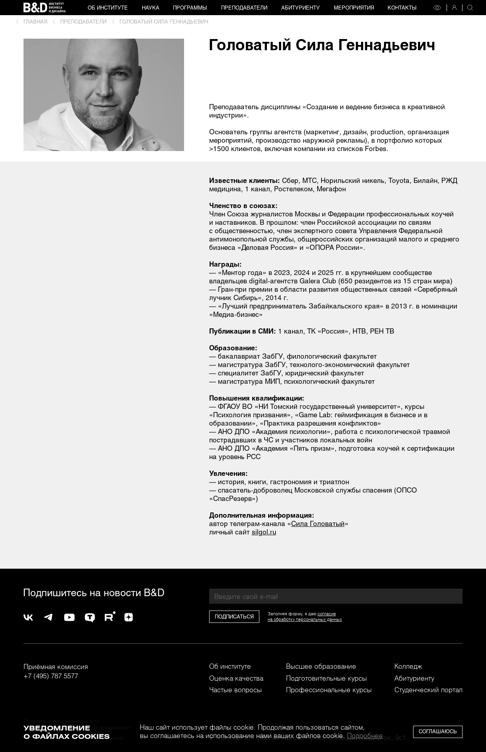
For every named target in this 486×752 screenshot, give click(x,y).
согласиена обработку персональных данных (305, 616)
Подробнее (365, 735)
